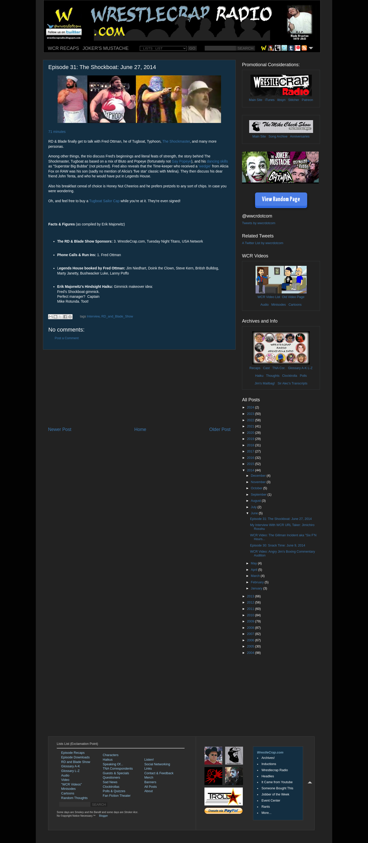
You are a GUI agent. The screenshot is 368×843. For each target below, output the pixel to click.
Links (148, 768)
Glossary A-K (297, 368)
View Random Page (281, 199)
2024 (251, 407)
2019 (251, 439)
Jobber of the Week (275, 794)
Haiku (259, 376)
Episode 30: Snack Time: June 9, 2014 (277, 545)
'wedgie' (205, 166)
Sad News (110, 782)
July (254, 507)
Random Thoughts (74, 798)
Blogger (103, 815)
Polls (303, 376)
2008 (251, 628)
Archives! (268, 758)
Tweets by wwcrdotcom (258, 223)
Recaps (254, 368)
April (254, 570)
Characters (111, 755)
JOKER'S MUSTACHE (106, 48)
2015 (251, 464)
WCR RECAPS (63, 48)
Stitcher (293, 100)
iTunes (269, 100)
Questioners (111, 777)
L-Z (310, 368)
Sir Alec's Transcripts (292, 383)
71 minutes (57, 132)
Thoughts (273, 376)
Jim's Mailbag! (265, 383)
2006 (251, 640)
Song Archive (278, 136)
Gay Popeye (181, 161)
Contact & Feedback (159, 773)
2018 (251, 445)
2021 (251, 426)
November (259, 482)
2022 (251, 420)
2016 (251, 458)
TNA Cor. (278, 368)
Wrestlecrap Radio (274, 770)
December (259, 475)
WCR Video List (269, 297)
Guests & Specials (116, 773)
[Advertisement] (139, 388)
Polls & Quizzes (114, 791)
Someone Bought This (277, 788)
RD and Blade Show (75, 762)
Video (65, 780)
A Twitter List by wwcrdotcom (262, 243)
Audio (264, 304)
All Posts (150, 787)
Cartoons (295, 304)
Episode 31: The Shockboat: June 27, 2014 (281, 519)
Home (140, 429)
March (256, 576)
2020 (251, 433)
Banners (150, 782)
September (259, 494)
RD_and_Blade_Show (117, 316)
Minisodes (278, 304)
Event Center (270, 800)
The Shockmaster (176, 141)
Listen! (149, 759)
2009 (251, 621)
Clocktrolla (289, 376)
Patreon (307, 100)
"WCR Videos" (71, 784)
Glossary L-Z (70, 771)
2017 (251, 451)
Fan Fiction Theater (117, 796)
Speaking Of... (113, 764)
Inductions (268, 764)
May (254, 563)
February (258, 582)
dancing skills (217, 161)
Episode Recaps (73, 753)
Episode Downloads (75, 757)
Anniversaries (299, 136)
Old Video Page (293, 297)
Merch (148, 777)
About (148, 791)
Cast (266, 368)
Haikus (108, 759)
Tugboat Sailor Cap (104, 201)
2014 (251, 470)
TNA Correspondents (118, 768)
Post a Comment (67, 338)
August (256, 501)
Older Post (220, 429)
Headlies (267, 776)
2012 (251, 602)
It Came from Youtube (277, 782)
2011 (251, 609)
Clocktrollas (111, 787)
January (257, 588)
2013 (251, 596)
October (257, 488)
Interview (93, 316)
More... (266, 813)
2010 (251, 615)
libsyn (281, 100)
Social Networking (157, 764)
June (255, 513)
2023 (251, 414)
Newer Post (59, 429)
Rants (265, 806)
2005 (251, 646)
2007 (251, 634)
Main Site (255, 100)
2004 (251, 653)
